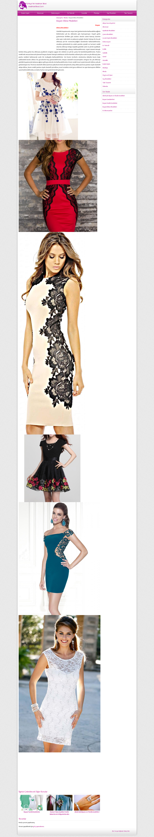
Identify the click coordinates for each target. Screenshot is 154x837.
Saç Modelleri (111, 13)
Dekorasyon (55, 13)
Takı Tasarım (128, 13)
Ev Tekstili (70, 13)
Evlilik (104, 49)
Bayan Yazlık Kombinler (32, 812)
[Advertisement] (37, 32)
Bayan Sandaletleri (109, 99)
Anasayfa (59, 18)
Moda (66, 18)
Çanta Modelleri (108, 34)
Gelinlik (105, 53)
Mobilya (96, 13)
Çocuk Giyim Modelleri (110, 38)
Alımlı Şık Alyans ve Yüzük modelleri (87, 812)
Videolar (105, 86)
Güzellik (84, 13)
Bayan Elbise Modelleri (110, 107)
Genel (104, 56)
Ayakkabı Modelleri (109, 30)
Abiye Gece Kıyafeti (109, 23)
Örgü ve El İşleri (107, 75)
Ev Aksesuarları (107, 110)
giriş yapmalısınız (38, 826)
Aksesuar (40, 13)
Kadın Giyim (25, 13)
